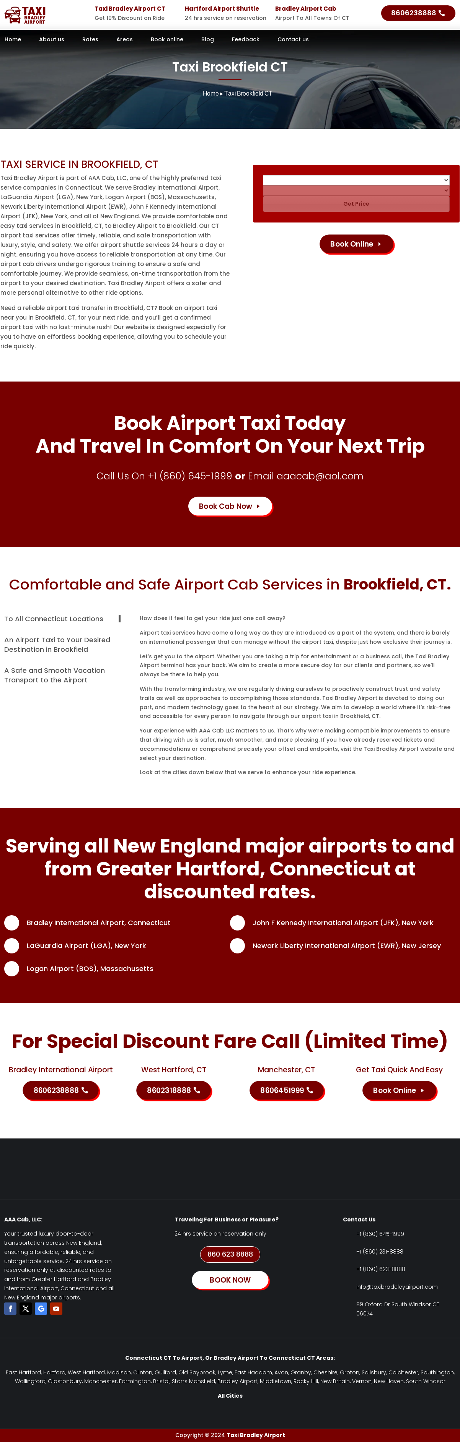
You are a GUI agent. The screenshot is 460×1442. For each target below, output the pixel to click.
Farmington (135, 1381)
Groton (349, 1372)
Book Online (352, 243)
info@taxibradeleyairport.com (397, 1287)
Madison (119, 1372)
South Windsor (425, 1381)
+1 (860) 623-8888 (380, 1269)
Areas (124, 40)
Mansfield (202, 1381)
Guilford (165, 1372)
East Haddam (253, 1372)
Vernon (362, 1381)
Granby (300, 1372)
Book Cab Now (225, 506)
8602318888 (169, 1090)
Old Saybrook (196, 1372)
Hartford (54, 1372)
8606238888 (413, 13)
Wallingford (30, 1381)
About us (51, 40)
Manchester (100, 1381)
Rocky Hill (306, 1381)
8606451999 (282, 1090)
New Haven (389, 1381)
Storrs (180, 1381)
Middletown (275, 1381)
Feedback (245, 40)
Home (13, 40)
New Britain (335, 1381)
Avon (281, 1372)
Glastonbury (65, 1381)
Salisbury (374, 1372)
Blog (207, 40)
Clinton (142, 1372)
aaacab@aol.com (320, 476)
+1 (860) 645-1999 (190, 476)
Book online (167, 40)
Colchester (403, 1372)
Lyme (225, 1372)
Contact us (293, 40)
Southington (437, 1372)
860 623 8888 (230, 1254)
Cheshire (325, 1372)
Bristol (161, 1381)
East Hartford (23, 1372)
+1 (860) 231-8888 (379, 1251)
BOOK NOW (230, 1280)
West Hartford (86, 1372)
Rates (90, 40)
